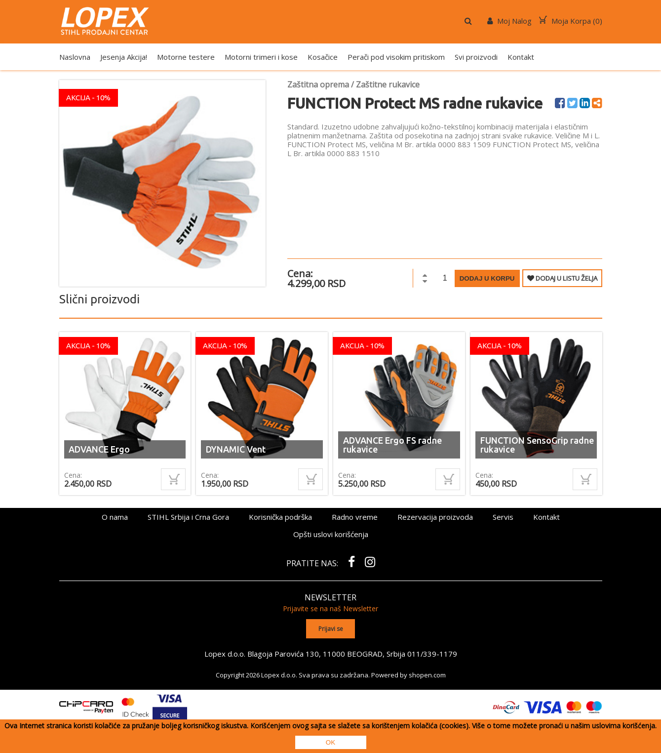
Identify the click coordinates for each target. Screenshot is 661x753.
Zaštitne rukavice (388, 84)
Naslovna (74, 57)
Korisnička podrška (280, 517)
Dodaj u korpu (487, 278)
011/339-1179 (432, 653)
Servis (503, 517)
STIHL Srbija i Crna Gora (188, 517)
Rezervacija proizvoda (435, 517)
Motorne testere (186, 57)
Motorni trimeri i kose (261, 57)
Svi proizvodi (476, 57)
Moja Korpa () (570, 21)
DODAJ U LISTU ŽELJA (562, 278)
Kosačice (323, 57)
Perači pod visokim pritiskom (396, 57)
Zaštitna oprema (318, 84)
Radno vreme (355, 517)
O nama (115, 517)
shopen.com (427, 674)
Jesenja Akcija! (123, 57)
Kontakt (520, 57)
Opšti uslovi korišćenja (330, 534)
